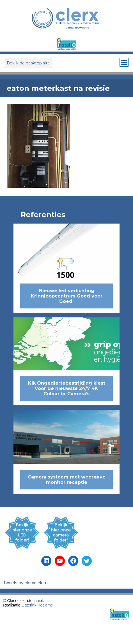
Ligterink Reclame (37, 605)
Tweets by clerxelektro (25, 582)
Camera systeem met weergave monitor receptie (67, 479)
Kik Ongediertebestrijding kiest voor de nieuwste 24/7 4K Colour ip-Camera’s (66, 388)
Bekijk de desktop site (28, 63)
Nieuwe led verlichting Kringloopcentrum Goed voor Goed (66, 296)
